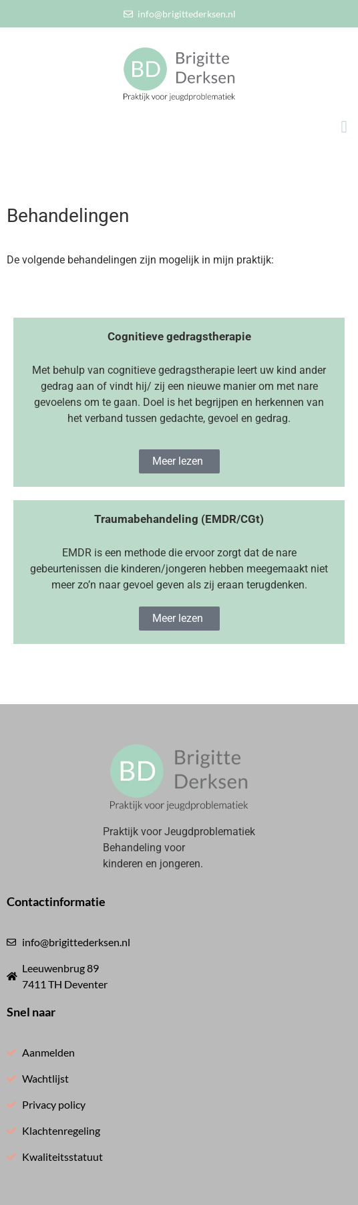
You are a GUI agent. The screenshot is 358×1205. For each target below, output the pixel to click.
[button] (344, 127)
